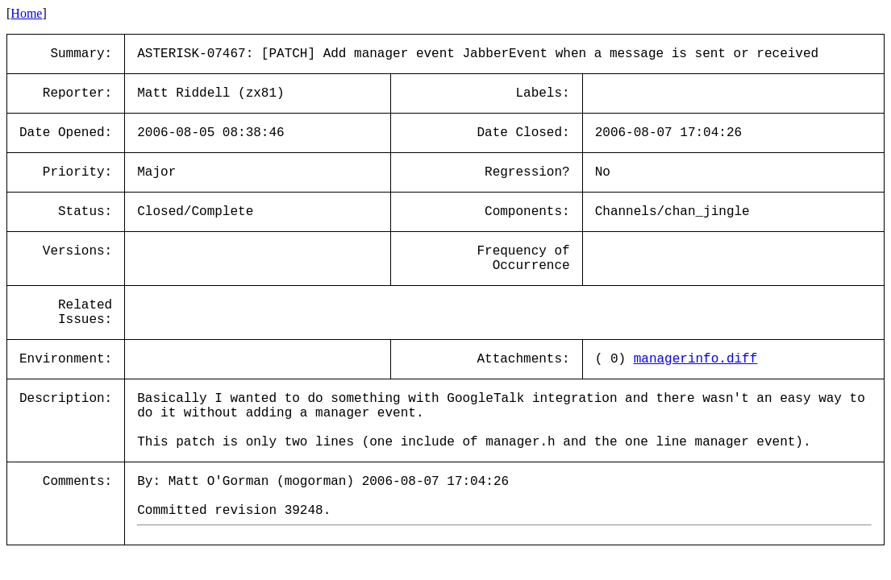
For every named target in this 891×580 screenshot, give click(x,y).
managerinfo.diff (696, 359)
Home (26, 13)
